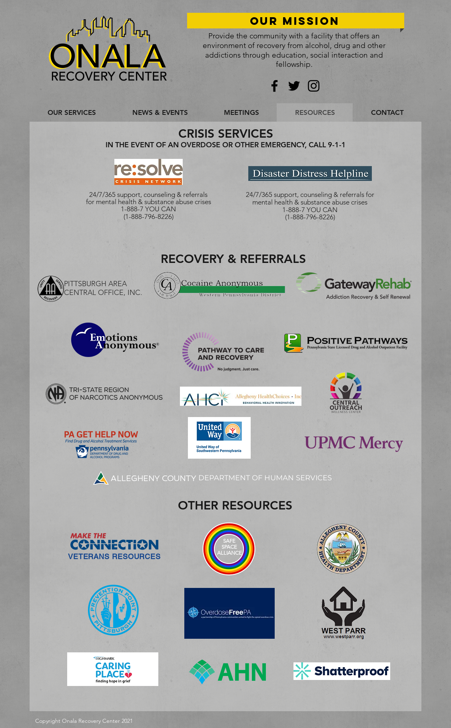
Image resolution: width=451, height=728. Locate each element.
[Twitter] (294, 86)
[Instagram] (313, 86)
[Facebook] (274, 86)
